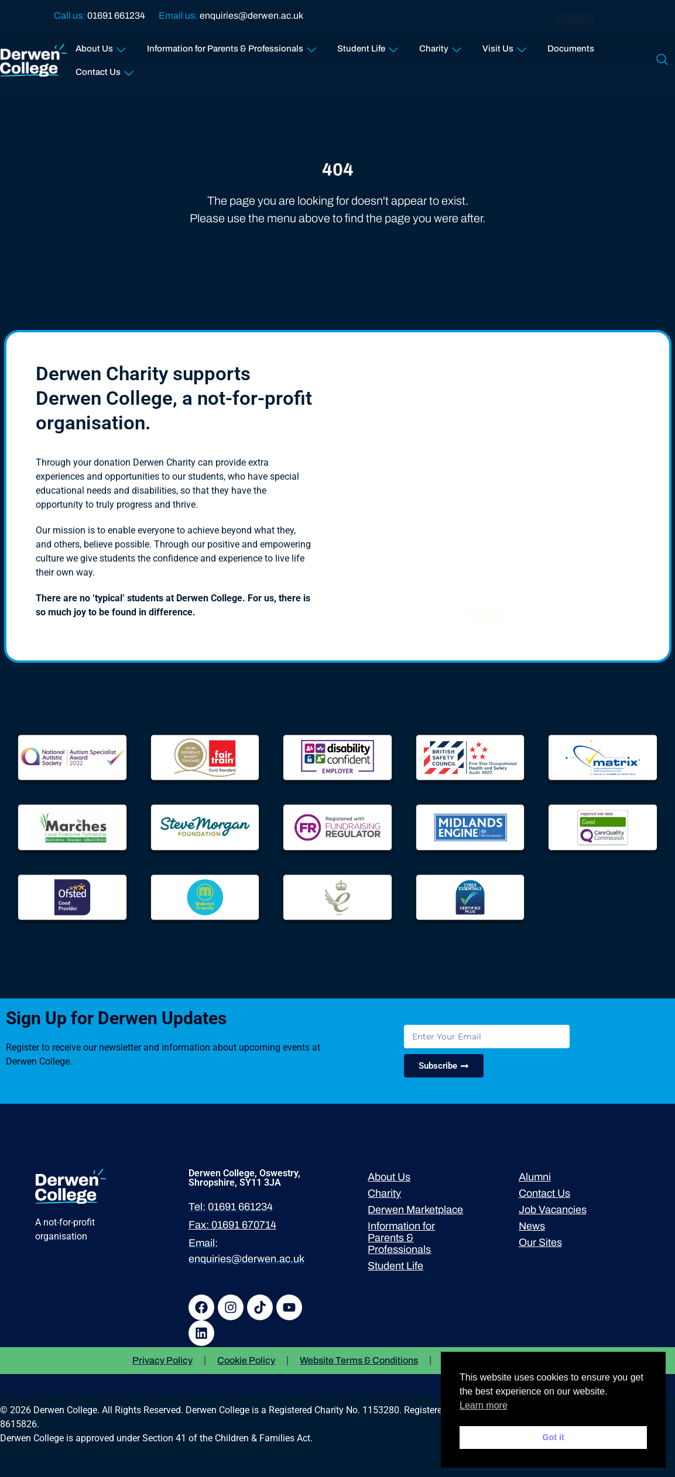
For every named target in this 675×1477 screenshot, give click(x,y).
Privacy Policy (162, 1360)
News (532, 1226)
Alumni (535, 1177)
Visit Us (504, 46)
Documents (570, 48)
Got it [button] (553, 1437)
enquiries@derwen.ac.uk (251, 15)
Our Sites (540, 1242)
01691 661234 (116, 15)
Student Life (367, 46)
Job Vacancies (553, 1210)
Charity (440, 46)
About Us (101, 46)
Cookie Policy (246, 1360)
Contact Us (104, 69)
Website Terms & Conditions (359, 1360)
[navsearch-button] (662, 60)
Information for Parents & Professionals (231, 46)
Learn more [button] (484, 1405)
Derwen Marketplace (415, 1210)
